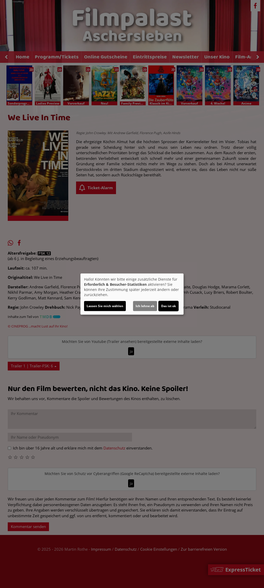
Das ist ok (168, 306)
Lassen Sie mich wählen (105, 306)
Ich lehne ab (145, 306)
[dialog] (132, 294)
